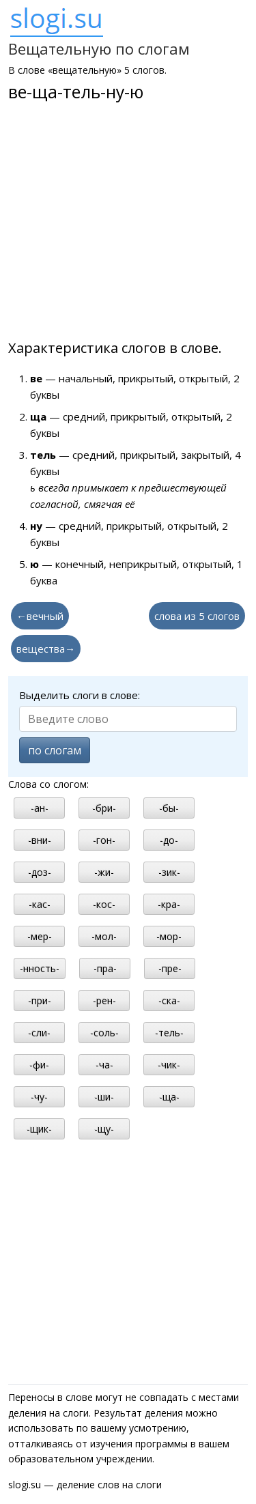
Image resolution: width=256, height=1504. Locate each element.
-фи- (39, 1064)
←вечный (39, 616)
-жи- (104, 872)
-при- (39, 1000)
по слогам (54, 750)
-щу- (104, 1128)
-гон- (104, 840)
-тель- (169, 1032)
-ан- (39, 807)
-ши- (104, 1096)
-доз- (39, 872)
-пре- (170, 968)
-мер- (39, 936)
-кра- (169, 904)
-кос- (104, 904)
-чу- (39, 1096)
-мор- (169, 936)
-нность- (39, 968)
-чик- (169, 1064)
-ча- (104, 1064)
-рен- (104, 1000)
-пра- (105, 968)
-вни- (39, 840)
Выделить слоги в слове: (79, 695)
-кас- (40, 904)
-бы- (169, 807)
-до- (169, 840)
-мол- (104, 936)
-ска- (169, 1000)
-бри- (104, 807)
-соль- (104, 1032)
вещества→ (45, 648)
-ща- (169, 1096)
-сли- (39, 1032)
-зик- (169, 872)
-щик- (39, 1128)
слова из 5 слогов (197, 616)
